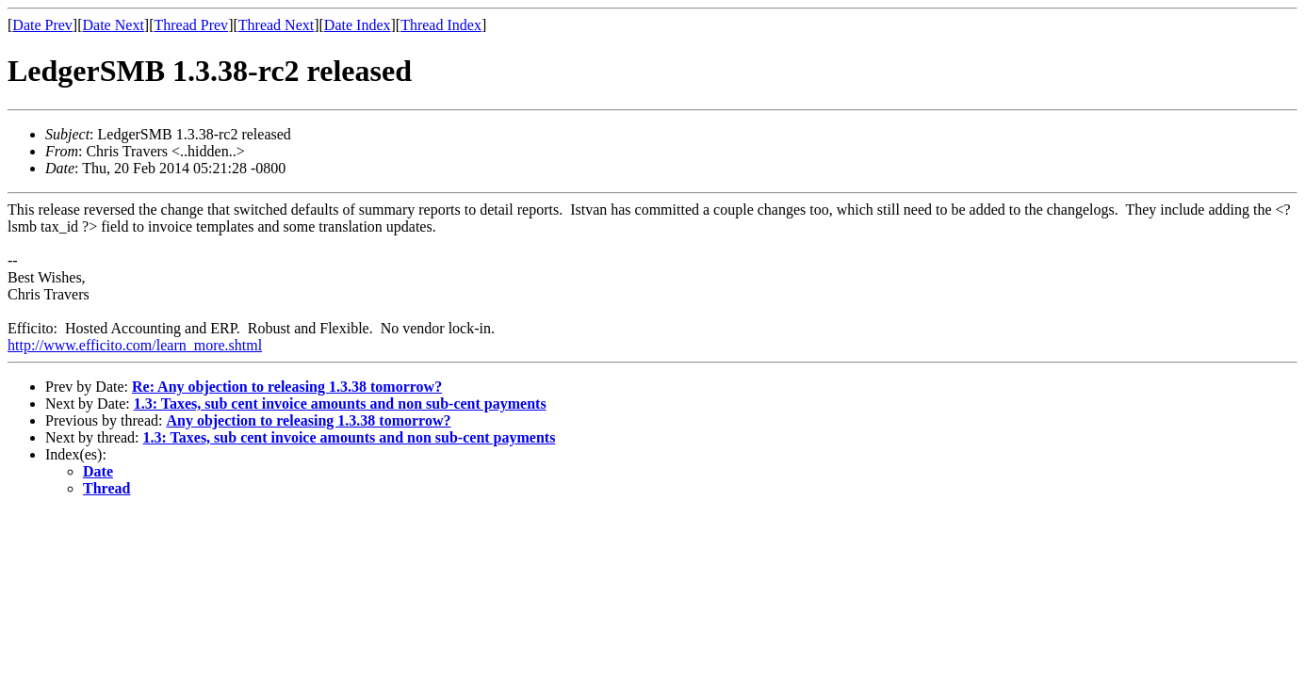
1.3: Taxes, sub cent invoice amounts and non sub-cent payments (340, 404)
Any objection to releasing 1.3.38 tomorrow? (308, 420)
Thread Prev (191, 25)
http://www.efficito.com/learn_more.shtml (135, 345)
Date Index (357, 25)
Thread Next (276, 25)
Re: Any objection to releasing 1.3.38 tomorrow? (287, 387)
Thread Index (440, 25)
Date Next (113, 25)
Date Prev (42, 25)
